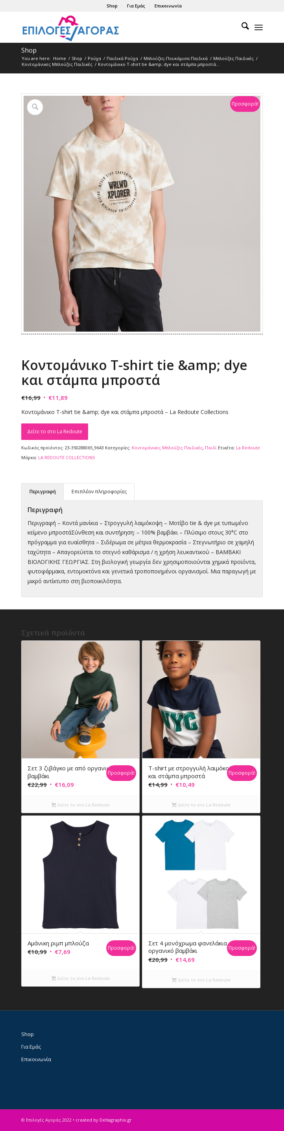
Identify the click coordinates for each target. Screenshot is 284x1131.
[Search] (241, 27)
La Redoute (248, 448)
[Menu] (258, 27)
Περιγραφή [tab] (43, 491)
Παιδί (211, 448)
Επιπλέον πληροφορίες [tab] (99, 491)
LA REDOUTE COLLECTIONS (66, 457)
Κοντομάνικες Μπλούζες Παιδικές (167, 448)
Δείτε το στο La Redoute (54, 431)
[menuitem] (112, 6)
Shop (112, 6)
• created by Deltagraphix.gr (102, 1120)
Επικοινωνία (168, 6)
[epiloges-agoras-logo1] (117, 27)
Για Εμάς (136, 6)
